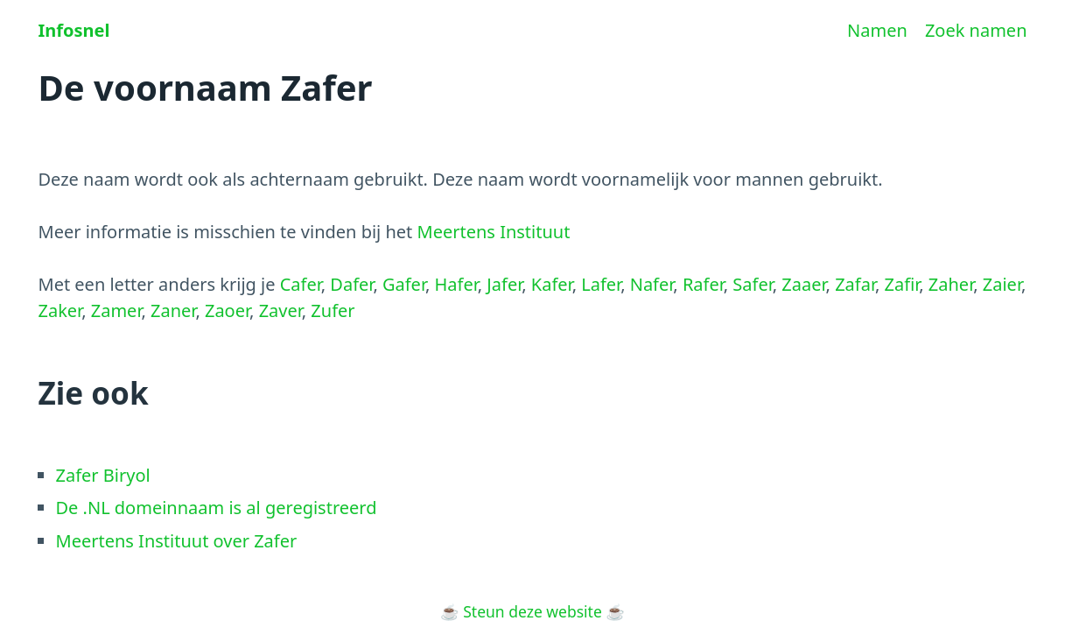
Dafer (351, 284)
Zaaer (803, 284)
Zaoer (227, 310)
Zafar (855, 284)
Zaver (280, 310)
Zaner (173, 310)
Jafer (504, 284)
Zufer (332, 310)
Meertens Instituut (494, 231)
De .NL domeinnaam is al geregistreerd (216, 507)
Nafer (652, 284)
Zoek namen (976, 30)
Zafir (902, 284)
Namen (877, 30)
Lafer (600, 284)
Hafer (456, 284)
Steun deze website (532, 611)
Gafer (403, 284)
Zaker (60, 310)
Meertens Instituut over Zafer (177, 541)
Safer (752, 284)
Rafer (703, 284)
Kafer (551, 284)
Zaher (950, 284)
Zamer (116, 310)
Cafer (300, 284)
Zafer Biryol (103, 475)
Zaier (1002, 284)
